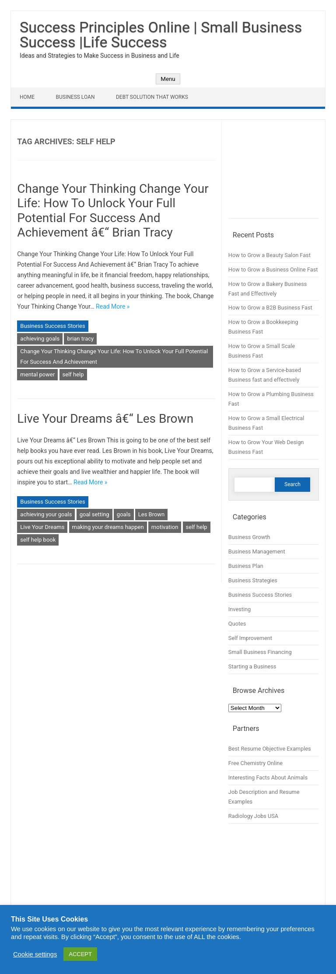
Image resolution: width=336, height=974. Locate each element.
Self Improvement (250, 638)
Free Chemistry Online (255, 763)
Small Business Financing (260, 652)
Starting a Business (252, 666)
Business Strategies (252, 580)
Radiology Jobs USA (253, 816)
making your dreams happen (108, 527)
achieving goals (40, 338)
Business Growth (249, 537)
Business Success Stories (52, 326)
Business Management (256, 551)
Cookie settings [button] (35, 954)
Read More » (113, 306)
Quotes (237, 623)
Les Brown (151, 514)
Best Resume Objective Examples (269, 748)
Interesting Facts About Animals (268, 777)
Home (27, 97)
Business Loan (75, 97)
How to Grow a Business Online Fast (273, 269)
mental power (37, 374)
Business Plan (245, 566)
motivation (164, 527)
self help (73, 374)
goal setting (94, 514)
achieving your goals (46, 514)
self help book (38, 539)
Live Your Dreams (42, 527)
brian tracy (80, 338)
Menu (168, 79)
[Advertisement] (273, 172)
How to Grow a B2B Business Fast (270, 307)
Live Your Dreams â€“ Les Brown (105, 418)
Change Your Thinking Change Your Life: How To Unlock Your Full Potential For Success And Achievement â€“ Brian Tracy (112, 210)
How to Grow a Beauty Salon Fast (269, 255)
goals (124, 514)
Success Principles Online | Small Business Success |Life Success (161, 34)
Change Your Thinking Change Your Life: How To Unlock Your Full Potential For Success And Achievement (114, 356)
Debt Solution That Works (152, 97)
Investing (239, 609)
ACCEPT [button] (80, 954)
